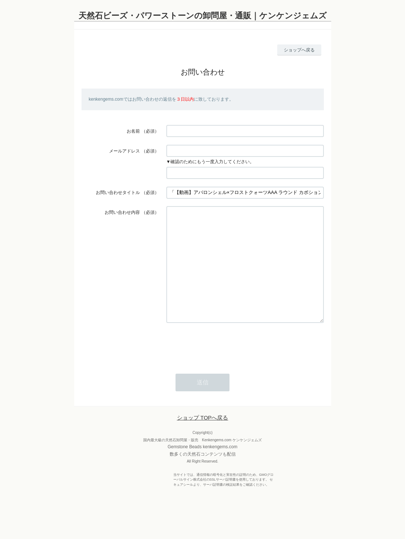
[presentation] (222, 366)
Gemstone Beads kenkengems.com (202, 468)
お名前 (133, 131)
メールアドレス (124, 151)
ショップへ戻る (299, 50)
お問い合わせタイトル (118, 192)
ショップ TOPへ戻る (202, 439)
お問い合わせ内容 (122, 212)
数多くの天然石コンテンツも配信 (203, 476)
